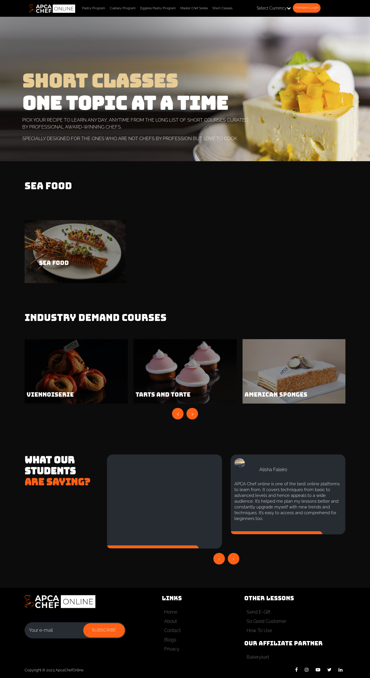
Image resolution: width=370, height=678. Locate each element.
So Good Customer (266, 621)
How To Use (259, 630)
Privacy (172, 649)
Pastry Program (93, 8)
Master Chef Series (194, 8)
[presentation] (178, 413)
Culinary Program (123, 8)
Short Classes (222, 8)
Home (170, 612)
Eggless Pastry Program (158, 8)
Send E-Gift (259, 612)
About (170, 621)
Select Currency (274, 8)
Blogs (170, 639)
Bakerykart (258, 657)
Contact (172, 630)
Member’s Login (306, 8)
